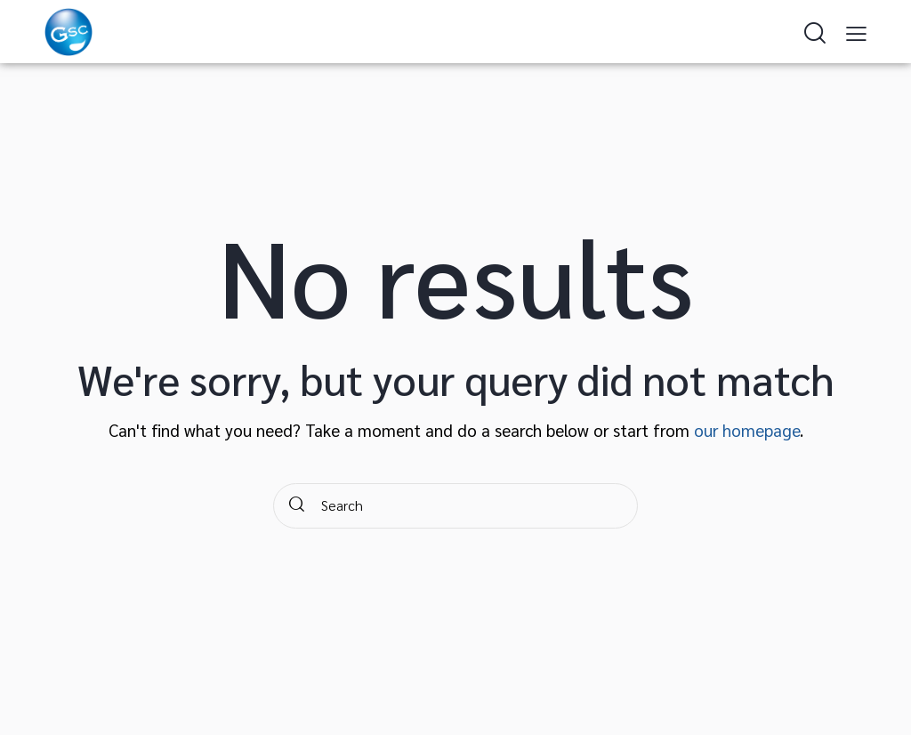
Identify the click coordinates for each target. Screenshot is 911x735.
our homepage (747, 429)
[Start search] (296, 506)
